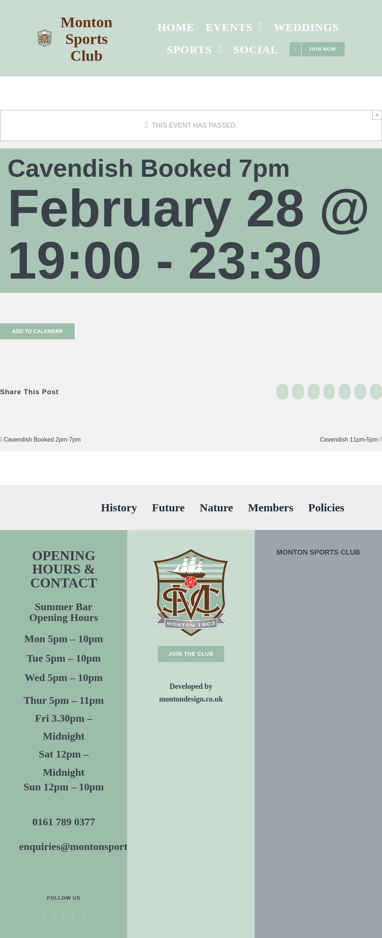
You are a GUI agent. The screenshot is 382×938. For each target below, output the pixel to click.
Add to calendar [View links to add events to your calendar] (37, 331)
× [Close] (377, 115)
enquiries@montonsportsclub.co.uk (98, 846)
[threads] (83, 915)
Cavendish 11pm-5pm (349, 439)
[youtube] (63, 915)
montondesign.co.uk (191, 699)
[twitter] (54, 915)
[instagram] (73, 915)
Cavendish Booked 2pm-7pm (42, 439)
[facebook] (44, 915)
